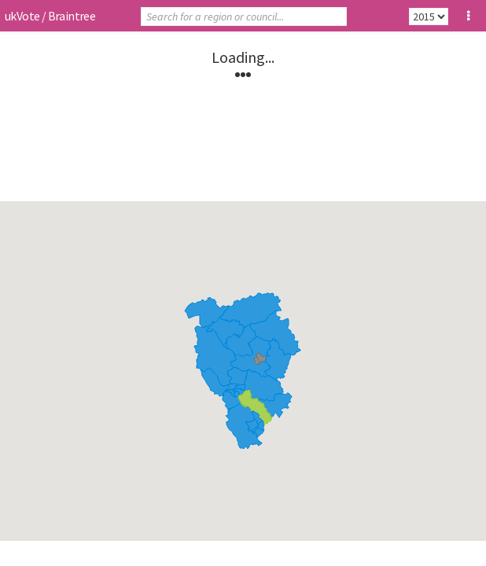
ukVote (22, 16)
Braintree (72, 16)
